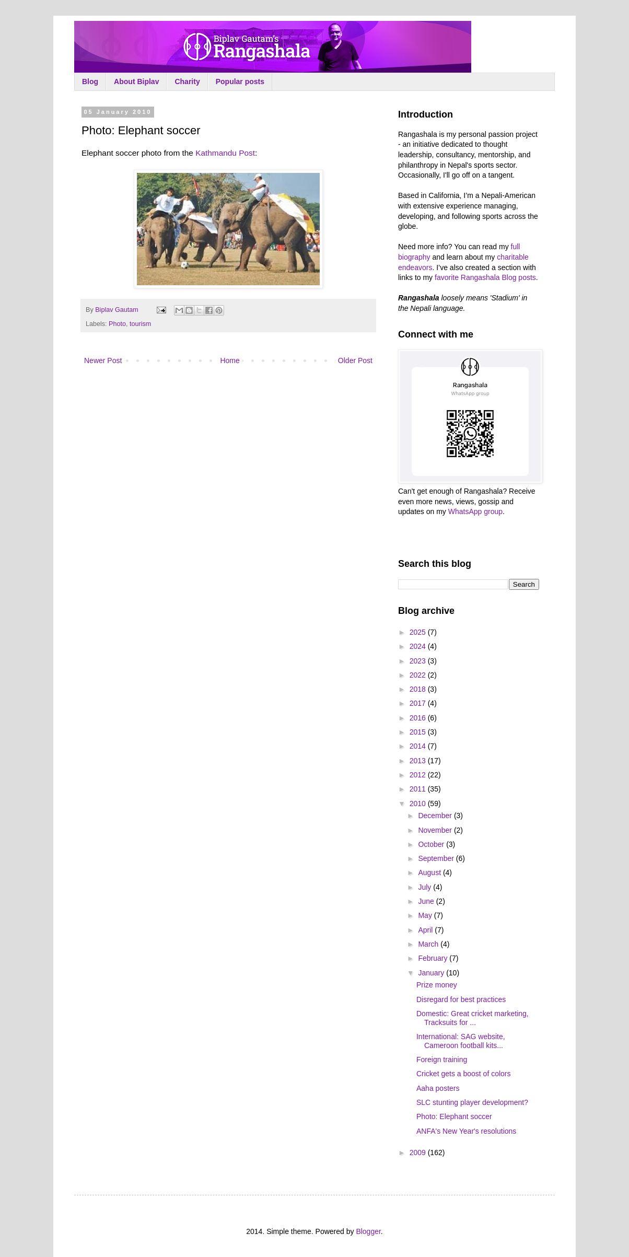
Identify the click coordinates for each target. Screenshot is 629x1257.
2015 (419, 732)
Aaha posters (438, 1088)
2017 (419, 703)
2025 (419, 632)
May (426, 915)
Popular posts (240, 81)
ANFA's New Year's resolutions (466, 1131)
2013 (419, 760)
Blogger (368, 1231)
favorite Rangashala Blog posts (485, 277)
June (427, 901)
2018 (419, 689)
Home (229, 360)
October (432, 844)
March (429, 944)
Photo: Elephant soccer (454, 1116)
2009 (419, 1152)
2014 (419, 746)
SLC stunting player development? (472, 1102)
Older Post (355, 360)
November (435, 830)
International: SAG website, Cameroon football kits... (460, 1041)
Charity (187, 81)
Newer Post (103, 360)
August (430, 872)
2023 (419, 661)
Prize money (436, 985)
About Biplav (136, 81)
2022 (419, 675)
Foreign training (441, 1059)
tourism (140, 324)
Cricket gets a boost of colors (463, 1073)
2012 (419, 775)
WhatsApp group (475, 511)
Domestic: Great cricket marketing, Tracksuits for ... (472, 1018)
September (437, 858)
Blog (90, 81)
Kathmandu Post (225, 152)
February (433, 958)
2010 (419, 803)
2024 (419, 646)
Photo (117, 324)
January (432, 973)
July (425, 887)
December (435, 815)
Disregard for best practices (461, 999)
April (426, 930)
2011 (419, 789)
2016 (419, 718)
